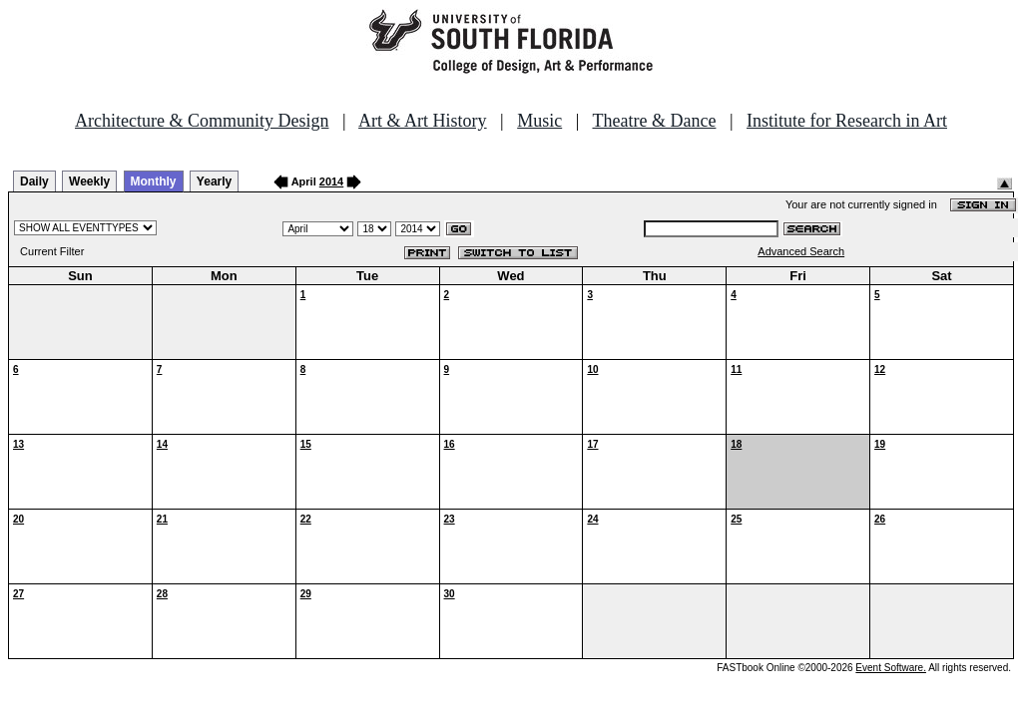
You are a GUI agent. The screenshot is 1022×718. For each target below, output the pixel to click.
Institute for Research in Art (847, 121)
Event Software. (890, 667)
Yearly (214, 181)
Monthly (154, 181)
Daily (34, 181)
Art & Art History (422, 121)
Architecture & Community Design (201, 121)
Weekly (89, 181)
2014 (331, 181)
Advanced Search (801, 251)
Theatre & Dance (654, 121)
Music (539, 121)
